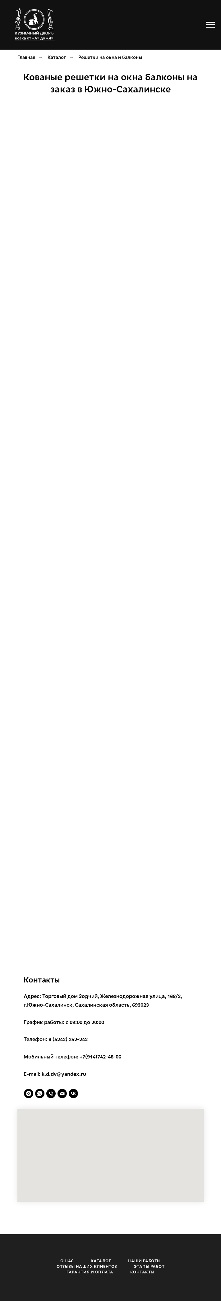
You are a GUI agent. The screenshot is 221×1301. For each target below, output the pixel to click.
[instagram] (28, 1093)
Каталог (57, 57)
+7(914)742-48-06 (100, 1056)
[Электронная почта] (62, 1093)
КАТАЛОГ (101, 1260)
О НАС (67, 1260)
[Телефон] (51, 1093)
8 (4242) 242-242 (68, 1039)
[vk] (73, 1093)
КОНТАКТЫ (142, 1271)
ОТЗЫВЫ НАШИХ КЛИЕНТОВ (87, 1266)
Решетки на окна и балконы (110, 57)
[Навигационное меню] (210, 25)
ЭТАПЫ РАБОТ (149, 1266)
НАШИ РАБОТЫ (144, 1260)
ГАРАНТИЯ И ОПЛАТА (90, 1271)
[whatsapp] (39, 1093)
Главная (26, 57)
